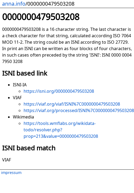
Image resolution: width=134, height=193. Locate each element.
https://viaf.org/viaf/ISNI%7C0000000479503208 (72, 104)
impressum (11, 172)
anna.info (13, 3)
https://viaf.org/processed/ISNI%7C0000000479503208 (79, 110)
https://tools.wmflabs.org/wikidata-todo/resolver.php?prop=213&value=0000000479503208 (61, 129)
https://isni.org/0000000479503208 (59, 91)
